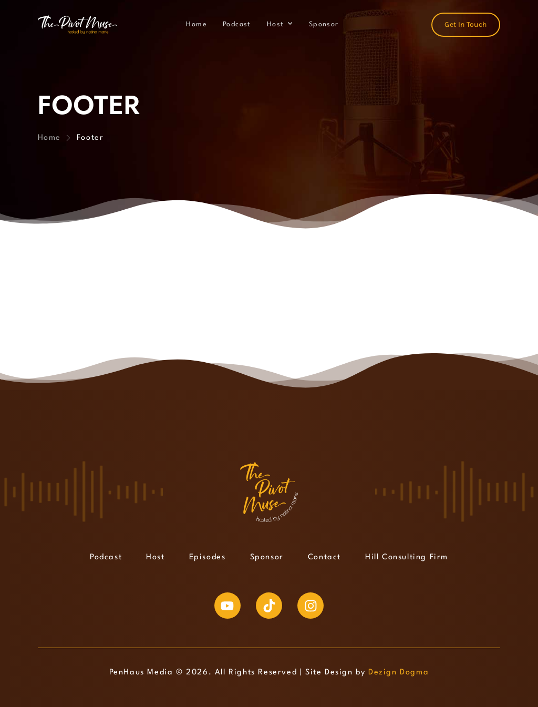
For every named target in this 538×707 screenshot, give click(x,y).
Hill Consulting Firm (406, 557)
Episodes (207, 557)
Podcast (237, 24)
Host (275, 24)
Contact (324, 557)
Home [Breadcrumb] (49, 138)
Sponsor (324, 24)
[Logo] (77, 24)
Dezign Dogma (398, 673)
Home (196, 24)
